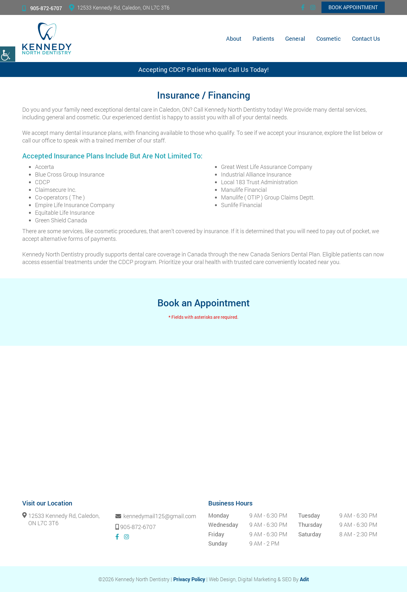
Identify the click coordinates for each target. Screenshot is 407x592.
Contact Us (366, 38)
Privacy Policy (189, 579)
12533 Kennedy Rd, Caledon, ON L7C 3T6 (119, 7)
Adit (304, 579)
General (295, 38)
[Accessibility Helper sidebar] (7, 54)
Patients (263, 38)
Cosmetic (328, 38)
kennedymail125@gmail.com (155, 516)
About (233, 38)
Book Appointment (353, 7)
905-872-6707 (42, 8)
